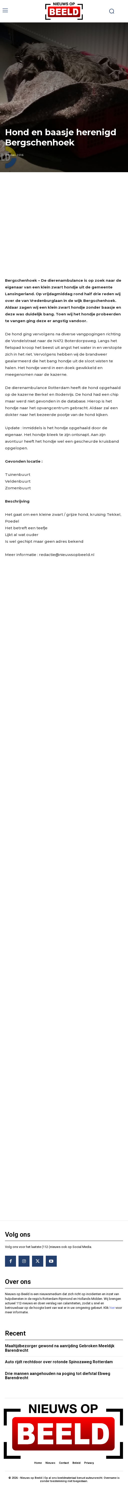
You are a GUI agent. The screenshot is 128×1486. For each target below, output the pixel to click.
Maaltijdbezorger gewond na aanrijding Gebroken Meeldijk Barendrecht (59, 1346)
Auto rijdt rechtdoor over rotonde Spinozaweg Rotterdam (59, 1359)
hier (112, 1305)
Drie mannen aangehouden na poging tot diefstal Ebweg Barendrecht (57, 1373)
